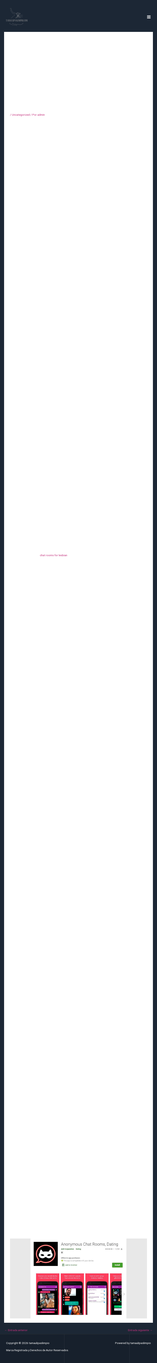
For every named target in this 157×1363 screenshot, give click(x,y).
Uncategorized (21, 114)
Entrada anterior (16, 1330)
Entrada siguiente (140, 1330)
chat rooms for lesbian (53, 555)
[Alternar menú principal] (149, 17)
